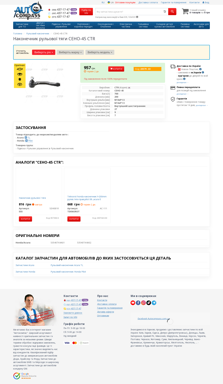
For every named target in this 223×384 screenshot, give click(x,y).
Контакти (194, 2)
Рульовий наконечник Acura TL (67, 265)
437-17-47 (59, 9)
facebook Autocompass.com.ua (154, 318)
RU (103, 2)
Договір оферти (105, 311)
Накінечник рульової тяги (32, 197)
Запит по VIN (70, 317)
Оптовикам (103, 315)
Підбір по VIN (86, 12)
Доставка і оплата (148, 2)
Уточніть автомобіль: (22, 51)
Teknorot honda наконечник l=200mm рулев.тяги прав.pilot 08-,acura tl (87, 198)
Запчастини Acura (25, 265)
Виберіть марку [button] (70, 52)
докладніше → (183, 82)
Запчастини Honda (25, 271)
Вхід (206, 2)
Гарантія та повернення (173, 2)
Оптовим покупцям (125, 2)
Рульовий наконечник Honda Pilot (68, 271)
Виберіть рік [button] (43, 52)
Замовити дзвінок (72, 312)
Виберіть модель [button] (99, 52)
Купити (116, 68)
